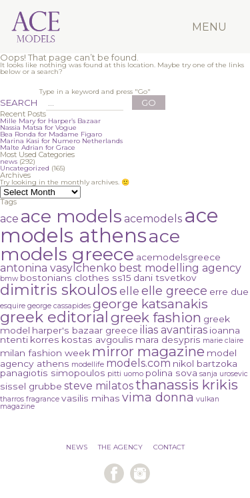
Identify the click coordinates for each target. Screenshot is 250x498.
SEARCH (18, 102)
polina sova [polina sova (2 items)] (171, 373)
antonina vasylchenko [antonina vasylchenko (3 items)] (58, 268)
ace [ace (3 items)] (9, 218)
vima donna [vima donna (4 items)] (158, 397)
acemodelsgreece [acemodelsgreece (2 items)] (178, 257)
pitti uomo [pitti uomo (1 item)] (125, 374)
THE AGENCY (120, 447)
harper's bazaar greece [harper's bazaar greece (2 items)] (85, 330)
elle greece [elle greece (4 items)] (174, 291)
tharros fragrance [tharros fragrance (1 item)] (29, 399)
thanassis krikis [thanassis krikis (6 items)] (186, 384)
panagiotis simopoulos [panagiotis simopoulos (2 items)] (52, 373)
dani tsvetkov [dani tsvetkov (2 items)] (165, 277)
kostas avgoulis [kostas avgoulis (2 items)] (97, 339)
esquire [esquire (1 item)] (12, 306)
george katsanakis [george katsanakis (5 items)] (150, 304)
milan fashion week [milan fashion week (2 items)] (45, 353)
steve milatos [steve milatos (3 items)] (98, 385)
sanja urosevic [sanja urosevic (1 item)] (223, 374)
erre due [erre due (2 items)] (229, 291)
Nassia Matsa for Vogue (38, 127)
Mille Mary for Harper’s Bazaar (50, 121)
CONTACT (169, 447)
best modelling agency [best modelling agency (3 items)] (180, 268)
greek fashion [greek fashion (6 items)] (156, 317)
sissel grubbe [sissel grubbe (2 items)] (31, 386)
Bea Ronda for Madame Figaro (51, 134)
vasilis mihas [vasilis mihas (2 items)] (90, 398)
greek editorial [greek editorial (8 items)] (54, 317)
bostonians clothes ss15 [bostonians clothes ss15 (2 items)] (75, 277)
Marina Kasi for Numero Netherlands (61, 140)
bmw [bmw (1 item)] (9, 278)
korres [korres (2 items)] (44, 339)
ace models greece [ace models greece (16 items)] (90, 245)
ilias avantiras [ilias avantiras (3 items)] (173, 330)
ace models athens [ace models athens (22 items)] (109, 225)
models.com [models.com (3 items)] (138, 363)
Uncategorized (24, 168)
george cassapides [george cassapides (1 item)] (59, 306)
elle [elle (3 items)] (129, 291)
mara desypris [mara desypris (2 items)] (168, 339)
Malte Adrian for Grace (37, 147)
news (8, 161)
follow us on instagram (140, 473)
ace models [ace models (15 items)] (71, 216)
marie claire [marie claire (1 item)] (223, 340)
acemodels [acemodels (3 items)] (153, 218)
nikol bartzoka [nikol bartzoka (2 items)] (205, 363)
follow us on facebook (114, 473)
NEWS (76, 447)
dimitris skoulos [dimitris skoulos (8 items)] (58, 290)
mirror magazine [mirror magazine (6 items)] (148, 351)
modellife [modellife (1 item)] (87, 364)
